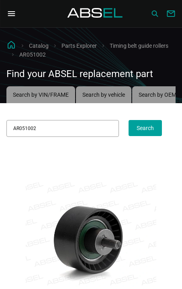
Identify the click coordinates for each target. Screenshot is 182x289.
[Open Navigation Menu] (11, 13)
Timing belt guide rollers (139, 46)
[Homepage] (95, 13)
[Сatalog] (155, 13)
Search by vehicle (103, 95)
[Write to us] (171, 13)
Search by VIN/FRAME (41, 95)
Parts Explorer (79, 46)
